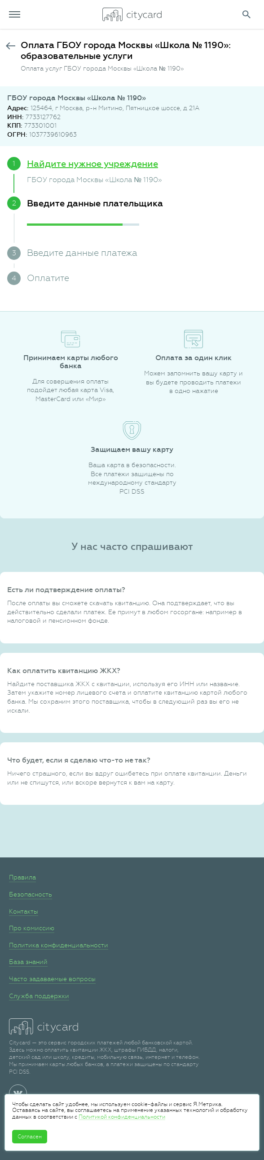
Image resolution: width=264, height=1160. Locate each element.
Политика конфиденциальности (58, 945)
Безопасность (30, 894)
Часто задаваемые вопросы (52, 978)
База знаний (28, 961)
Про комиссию (31, 928)
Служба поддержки (39, 995)
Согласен (30, 1136)
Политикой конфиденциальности (122, 1117)
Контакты (23, 911)
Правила (22, 877)
